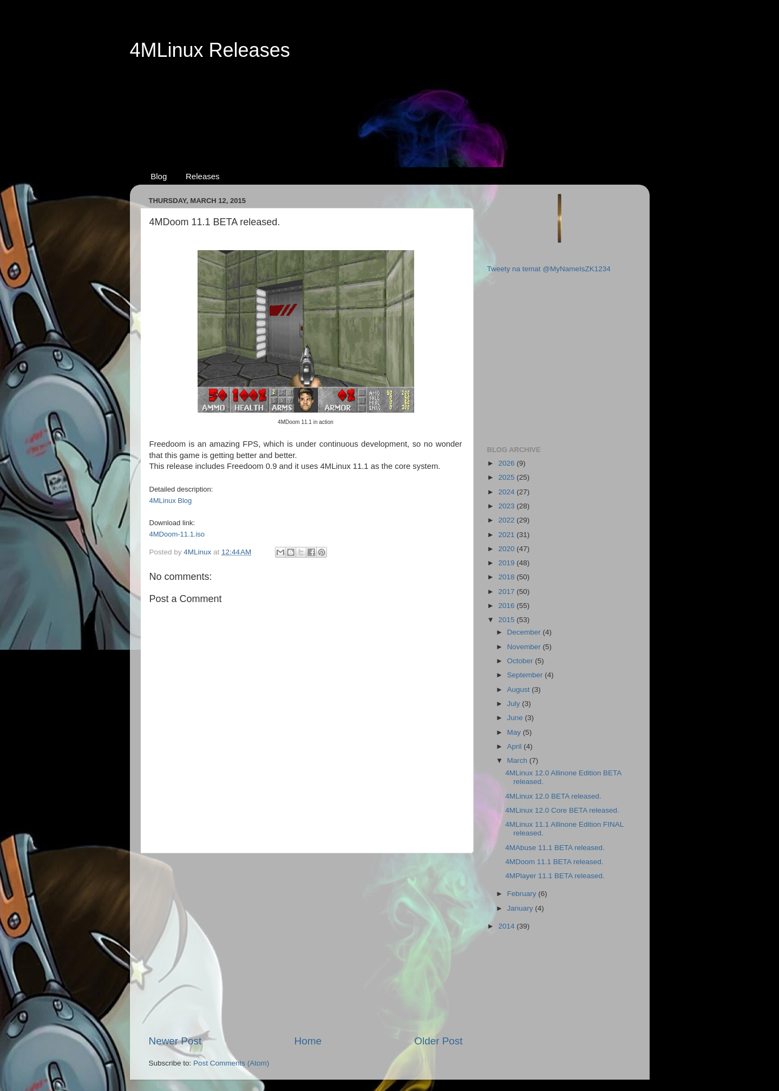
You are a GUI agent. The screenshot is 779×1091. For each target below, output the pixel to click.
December (525, 632)
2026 (507, 463)
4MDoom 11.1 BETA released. (554, 862)
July (514, 704)
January (521, 908)
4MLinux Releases (210, 50)
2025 (507, 477)
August (519, 689)
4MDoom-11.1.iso (177, 534)
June (516, 718)
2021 (507, 535)
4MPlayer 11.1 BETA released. (555, 876)
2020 (507, 549)
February (523, 894)
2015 (507, 620)
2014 (507, 926)
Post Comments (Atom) (231, 1063)
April (515, 746)
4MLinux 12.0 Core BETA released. (562, 810)
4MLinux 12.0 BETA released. (553, 796)
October (521, 661)
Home (308, 1041)
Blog (158, 176)
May (515, 732)
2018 (507, 577)
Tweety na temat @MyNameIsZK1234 (549, 269)
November (525, 647)
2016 (507, 606)
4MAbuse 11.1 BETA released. (555, 848)
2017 (507, 591)
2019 (507, 563)
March (518, 760)
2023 (507, 506)
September (526, 675)
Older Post (438, 1041)
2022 (507, 520)
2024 (507, 492)
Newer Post (175, 1041)
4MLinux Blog (170, 500)
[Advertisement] (390, 103)
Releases (203, 176)
